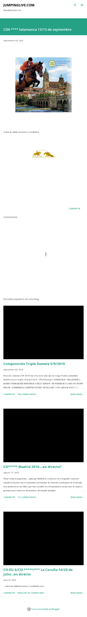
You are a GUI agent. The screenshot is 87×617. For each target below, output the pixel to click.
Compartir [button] (74, 208)
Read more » (77, 394)
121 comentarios (26, 497)
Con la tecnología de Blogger (43, 609)
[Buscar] (75, 5)
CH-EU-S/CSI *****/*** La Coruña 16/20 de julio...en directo (38, 571)
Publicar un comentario (30, 593)
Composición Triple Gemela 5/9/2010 (34, 363)
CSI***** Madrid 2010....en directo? (32, 466)
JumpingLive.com (18, 5)
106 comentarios (26, 394)
